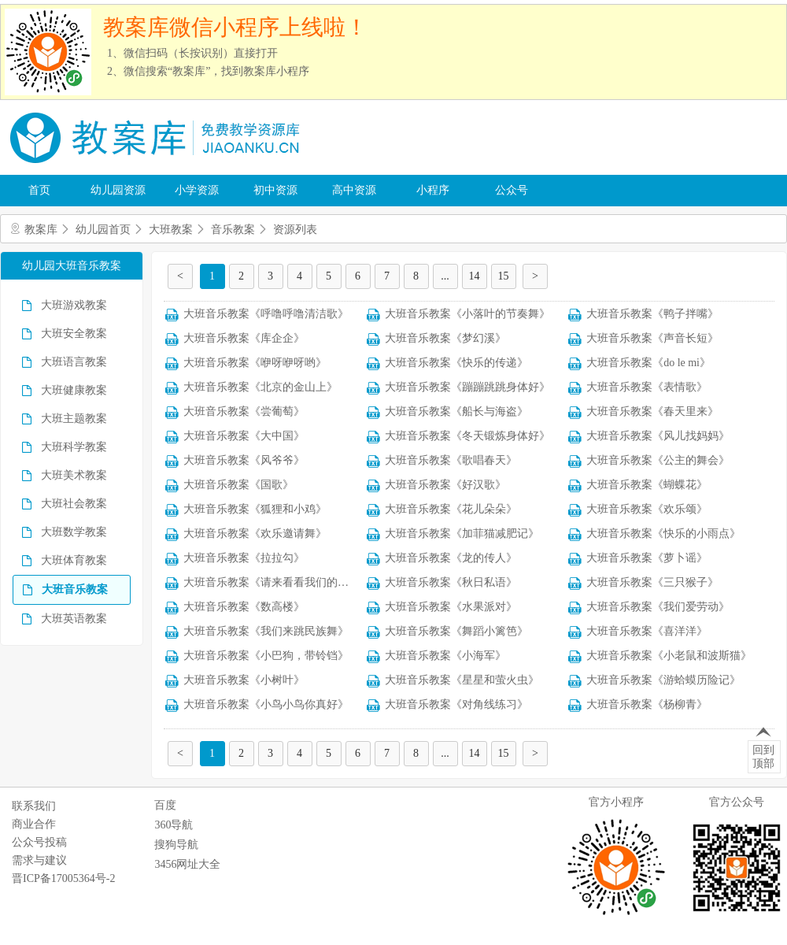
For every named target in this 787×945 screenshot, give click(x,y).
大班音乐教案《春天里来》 (652, 411)
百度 (165, 805)
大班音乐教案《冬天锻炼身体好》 (467, 436)
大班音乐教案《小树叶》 (244, 680)
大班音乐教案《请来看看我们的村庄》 (277, 582)
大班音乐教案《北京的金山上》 (260, 387)
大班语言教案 (74, 362)
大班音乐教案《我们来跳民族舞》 (266, 631)
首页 (39, 190)
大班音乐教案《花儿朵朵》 (451, 509)
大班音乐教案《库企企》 (244, 338)
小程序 (432, 190)
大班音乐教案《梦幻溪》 (445, 338)
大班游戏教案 (74, 305)
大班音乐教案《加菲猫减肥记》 (462, 533)
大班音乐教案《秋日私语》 (451, 582)
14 (474, 276)
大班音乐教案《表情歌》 (647, 387)
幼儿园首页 (103, 229)
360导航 (173, 825)
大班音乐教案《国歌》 (238, 485)
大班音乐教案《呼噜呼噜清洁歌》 (266, 314)
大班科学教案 (74, 447)
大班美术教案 (74, 475)
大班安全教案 (74, 333)
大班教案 (171, 229)
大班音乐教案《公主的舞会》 (658, 460)
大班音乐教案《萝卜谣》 (647, 558)
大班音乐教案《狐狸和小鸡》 (255, 509)
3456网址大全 (187, 864)
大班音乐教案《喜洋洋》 (647, 631)
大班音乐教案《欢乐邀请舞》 (255, 533)
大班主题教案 (74, 418)
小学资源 (197, 190)
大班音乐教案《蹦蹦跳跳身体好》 (467, 387)
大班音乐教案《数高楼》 (244, 607)
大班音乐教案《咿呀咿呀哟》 (255, 363)
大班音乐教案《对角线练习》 (456, 704)
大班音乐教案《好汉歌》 (445, 485)
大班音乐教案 (75, 589)
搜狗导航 (176, 844)
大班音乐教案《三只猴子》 (652, 582)
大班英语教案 (74, 618)
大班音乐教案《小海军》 (445, 656)
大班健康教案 (74, 390)
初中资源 (275, 190)
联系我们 (34, 806)
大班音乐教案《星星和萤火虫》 (462, 680)
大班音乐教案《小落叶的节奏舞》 (467, 314)
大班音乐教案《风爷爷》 (244, 460)
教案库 (40, 229)
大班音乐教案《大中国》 (244, 436)
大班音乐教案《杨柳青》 (647, 704)
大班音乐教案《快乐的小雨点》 (663, 533)
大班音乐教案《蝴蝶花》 (647, 485)
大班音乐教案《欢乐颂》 (647, 509)
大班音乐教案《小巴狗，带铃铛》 (266, 656)
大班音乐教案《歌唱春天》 (451, 460)
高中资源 (354, 190)
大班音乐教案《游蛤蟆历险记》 (663, 680)
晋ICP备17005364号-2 (63, 878)
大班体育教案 (74, 560)
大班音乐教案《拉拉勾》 (244, 558)
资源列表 (295, 229)
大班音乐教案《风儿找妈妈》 (658, 436)
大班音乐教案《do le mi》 (648, 363)
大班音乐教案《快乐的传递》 (456, 363)
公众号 (511, 190)
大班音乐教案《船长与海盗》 (456, 411)
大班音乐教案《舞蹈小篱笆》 (456, 631)
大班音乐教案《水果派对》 (451, 607)
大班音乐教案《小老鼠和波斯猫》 (669, 656)
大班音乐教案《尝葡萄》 (244, 411)
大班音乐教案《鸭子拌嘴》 (652, 314)
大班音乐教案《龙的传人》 (451, 558)
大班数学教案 (74, 532)
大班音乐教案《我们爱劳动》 (658, 607)
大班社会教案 (74, 504)
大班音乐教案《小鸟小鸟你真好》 (266, 704)
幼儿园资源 (118, 190)
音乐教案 (233, 229)
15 (503, 276)
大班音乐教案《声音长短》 (652, 338)
